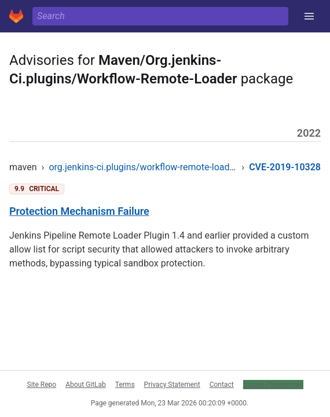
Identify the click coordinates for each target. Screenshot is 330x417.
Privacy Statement (172, 385)
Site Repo (42, 385)
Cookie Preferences (273, 385)
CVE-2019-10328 (285, 167)
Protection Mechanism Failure (79, 211)
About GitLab (85, 385)
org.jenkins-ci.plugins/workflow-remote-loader (143, 167)
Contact (222, 385)
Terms (125, 385)
